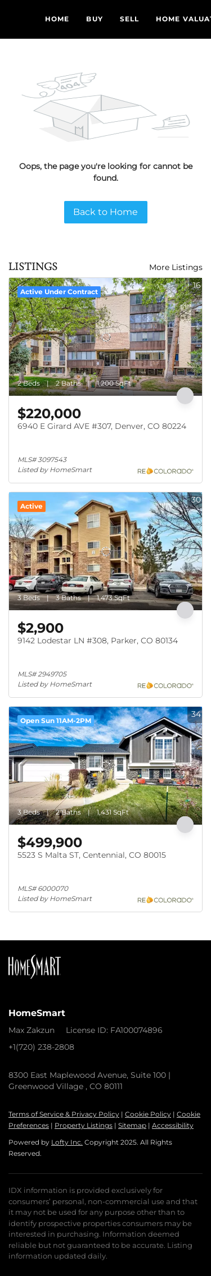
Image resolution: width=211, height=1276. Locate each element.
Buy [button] (94, 19)
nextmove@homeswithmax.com (72, 1058)
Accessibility (173, 1125)
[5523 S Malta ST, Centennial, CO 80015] (105, 766)
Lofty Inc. (67, 1142)
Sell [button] (129, 19)
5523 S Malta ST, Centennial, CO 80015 (91, 855)
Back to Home (105, 212)
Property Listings (84, 1125)
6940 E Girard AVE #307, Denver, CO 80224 (101, 426)
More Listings (176, 267)
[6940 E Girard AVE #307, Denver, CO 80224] (105, 337)
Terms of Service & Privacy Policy (63, 1114)
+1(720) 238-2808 (41, 1047)
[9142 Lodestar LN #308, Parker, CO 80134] (105, 551)
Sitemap (132, 1125)
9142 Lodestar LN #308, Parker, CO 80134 (97, 640)
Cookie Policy (148, 1114)
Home (57, 19)
